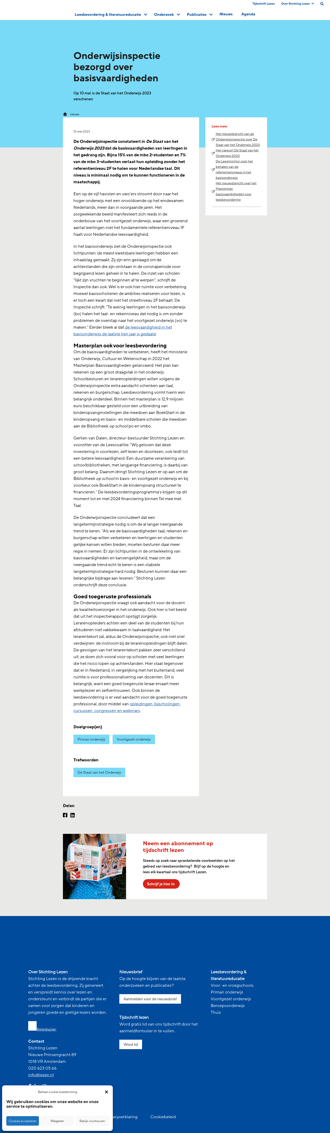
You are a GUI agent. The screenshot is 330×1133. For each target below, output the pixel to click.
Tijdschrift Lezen (263, 4)
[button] (106, 1092)
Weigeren (57, 1121)
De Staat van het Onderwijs (99, 772)
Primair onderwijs (91, 739)
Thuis (216, 1012)
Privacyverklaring (121, 1117)
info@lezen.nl (41, 1075)
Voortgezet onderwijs (134, 739)
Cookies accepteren (23, 1121)
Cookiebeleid (163, 1117)
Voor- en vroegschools (232, 985)
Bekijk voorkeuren (92, 1121)
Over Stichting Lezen (297, 4)
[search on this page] (322, 3)
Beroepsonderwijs (228, 1005)
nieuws (74, 114)
